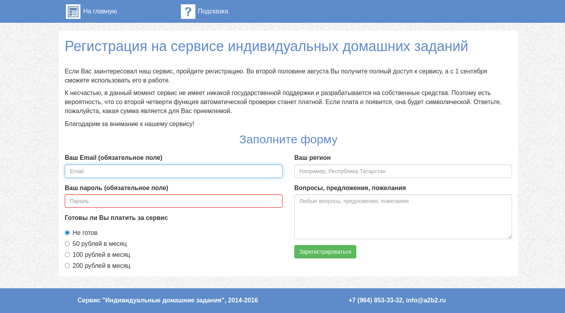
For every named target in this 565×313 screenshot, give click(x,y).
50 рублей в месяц (96, 243)
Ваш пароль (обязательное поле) (116, 188)
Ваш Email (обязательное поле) (113, 157)
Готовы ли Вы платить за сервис (116, 217)
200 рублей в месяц (97, 265)
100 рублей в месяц (97, 254)
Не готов (81, 232)
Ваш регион (312, 157)
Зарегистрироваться (325, 252)
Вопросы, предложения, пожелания (350, 188)
